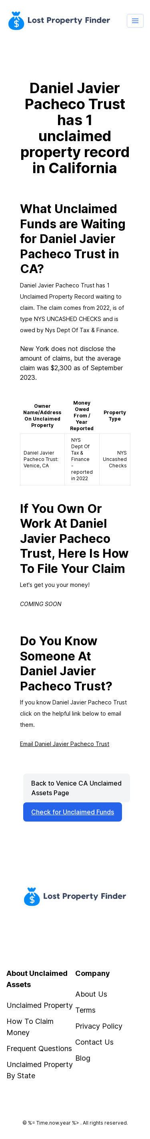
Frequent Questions (39, 1048)
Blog (82, 1058)
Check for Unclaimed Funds (72, 812)
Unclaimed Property (39, 1005)
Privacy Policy (98, 1026)
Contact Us (94, 1042)
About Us (91, 994)
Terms (85, 1010)
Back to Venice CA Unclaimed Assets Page (76, 788)
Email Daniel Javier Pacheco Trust (64, 743)
